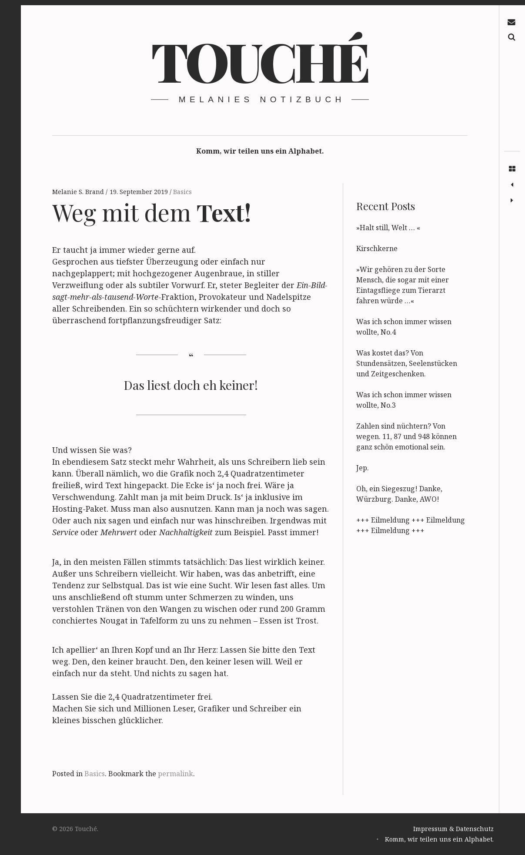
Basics (182, 192)
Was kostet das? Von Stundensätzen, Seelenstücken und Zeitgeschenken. (406, 363)
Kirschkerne (377, 248)
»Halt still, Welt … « (388, 227)
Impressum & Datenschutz (453, 829)
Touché (259, 60)
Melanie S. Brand (79, 192)
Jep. (362, 468)
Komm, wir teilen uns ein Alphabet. (260, 151)
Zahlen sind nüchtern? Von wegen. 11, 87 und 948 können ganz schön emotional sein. (406, 436)
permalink (175, 773)
